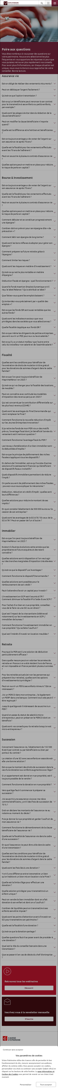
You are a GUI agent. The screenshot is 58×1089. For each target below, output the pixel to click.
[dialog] (29, 544)
